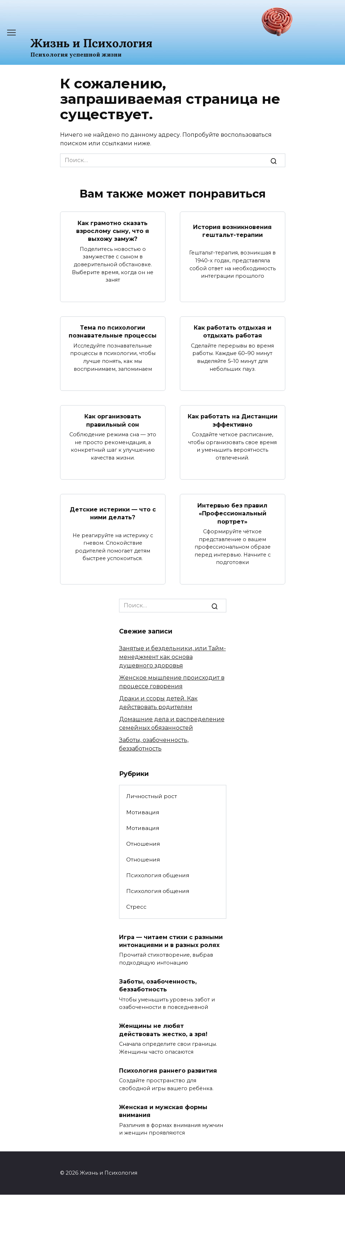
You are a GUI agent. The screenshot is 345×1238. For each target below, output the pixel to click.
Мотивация (142, 812)
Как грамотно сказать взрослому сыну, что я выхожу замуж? (112, 230)
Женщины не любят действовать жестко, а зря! (163, 1030)
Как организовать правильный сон (112, 420)
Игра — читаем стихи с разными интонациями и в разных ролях (171, 940)
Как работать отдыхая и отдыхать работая (232, 331)
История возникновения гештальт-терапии (232, 230)
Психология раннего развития (168, 1070)
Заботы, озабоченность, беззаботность (158, 985)
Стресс (136, 906)
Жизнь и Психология (91, 43)
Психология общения (157, 875)
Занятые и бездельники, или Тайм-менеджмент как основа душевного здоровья (172, 657)
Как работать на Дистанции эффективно (232, 420)
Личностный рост (151, 796)
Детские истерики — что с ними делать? (113, 513)
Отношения (143, 843)
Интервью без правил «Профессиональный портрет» (232, 513)
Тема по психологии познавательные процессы (113, 331)
